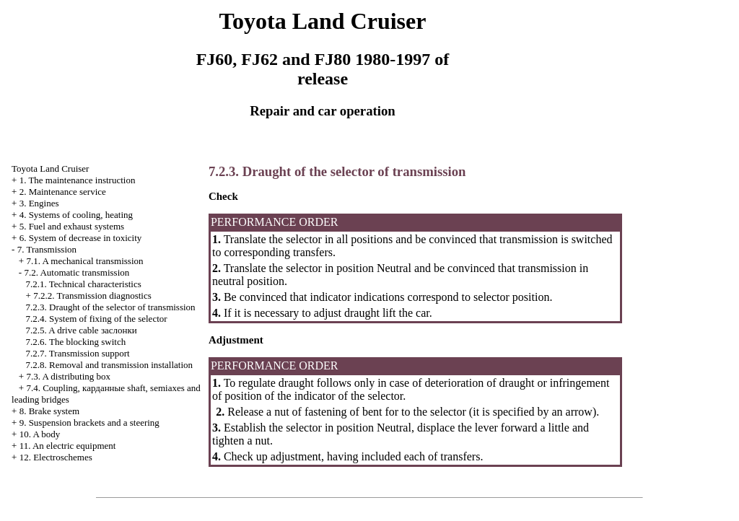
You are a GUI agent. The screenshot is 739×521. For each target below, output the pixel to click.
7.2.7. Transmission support (78, 353)
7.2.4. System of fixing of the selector (96, 318)
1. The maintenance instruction (77, 180)
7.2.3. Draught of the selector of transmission (111, 307)
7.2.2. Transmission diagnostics (92, 295)
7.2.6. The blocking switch (76, 341)
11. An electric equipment (67, 445)
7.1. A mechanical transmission (84, 260)
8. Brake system (49, 411)
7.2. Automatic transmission (76, 272)
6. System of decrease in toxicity (80, 237)
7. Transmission (46, 249)
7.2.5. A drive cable (81, 330)
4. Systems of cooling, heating (76, 214)
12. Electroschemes (55, 457)
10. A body (40, 434)
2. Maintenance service (62, 191)
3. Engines (39, 203)
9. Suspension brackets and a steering (89, 422)
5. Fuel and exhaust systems (72, 226)
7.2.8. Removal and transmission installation (109, 364)
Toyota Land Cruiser (50, 168)
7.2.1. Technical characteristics (83, 284)
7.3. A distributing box (68, 376)
